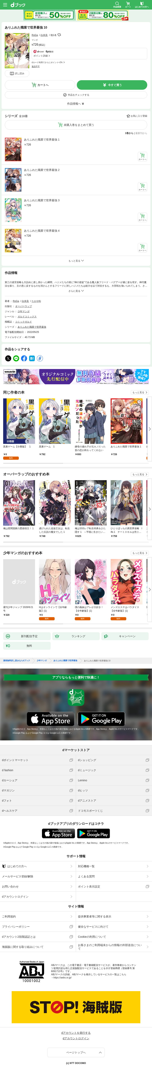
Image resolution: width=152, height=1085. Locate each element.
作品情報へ (74, 103)
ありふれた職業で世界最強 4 (42, 230)
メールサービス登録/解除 (17, 876)
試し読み (19, 73)
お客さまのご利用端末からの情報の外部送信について (110, 946)
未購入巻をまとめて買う (79, 124)
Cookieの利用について (92, 936)
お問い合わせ (10, 886)
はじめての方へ (14, 866)
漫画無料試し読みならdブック (16, 661)
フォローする (59, 35)
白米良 (44, 35)
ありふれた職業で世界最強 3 (42, 200)
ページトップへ (76, 1052)
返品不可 (36, 66)
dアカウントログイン (15, 896)
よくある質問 (86, 876)
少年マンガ (23, 311)
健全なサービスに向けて (93, 926)
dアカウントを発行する (76, 1032)
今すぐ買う (115, 85)
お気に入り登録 (139, 116)
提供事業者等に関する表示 (94, 916)
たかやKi (36, 301)
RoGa (35, 35)
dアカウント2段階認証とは (19, 936)
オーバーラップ (23, 306)
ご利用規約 (9, 916)
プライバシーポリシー (16, 926)
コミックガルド (23, 321)
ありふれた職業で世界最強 (32, 327)
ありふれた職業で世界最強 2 (42, 170)
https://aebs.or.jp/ (62, 977)
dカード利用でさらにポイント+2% (47, 62)
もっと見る (138, 392)
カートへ (42, 85)
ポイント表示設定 (89, 886)
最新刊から (141, 133)
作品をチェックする (78, 94)
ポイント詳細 (40, 55)
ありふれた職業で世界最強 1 (42, 139)
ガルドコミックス (27, 316)
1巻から (129, 133)
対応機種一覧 (86, 866)
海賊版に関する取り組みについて (23, 946)
